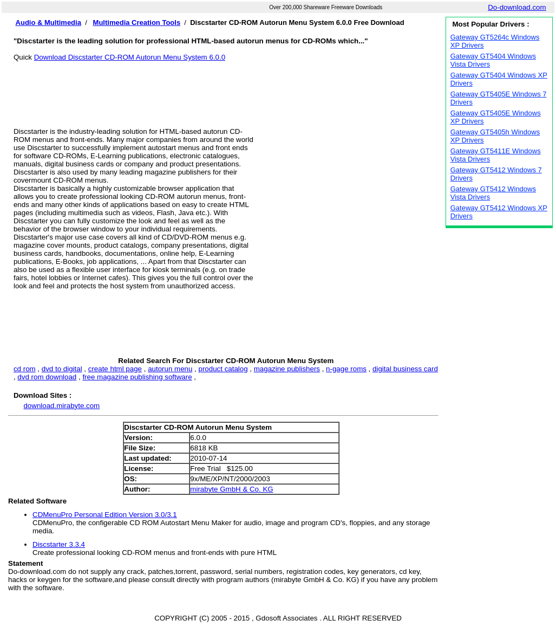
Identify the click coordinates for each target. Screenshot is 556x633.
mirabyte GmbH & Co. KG (231, 489)
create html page (115, 369)
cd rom (25, 369)
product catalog (222, 369)
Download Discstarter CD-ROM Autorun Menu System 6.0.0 (129, 57)
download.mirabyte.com (61, 406)
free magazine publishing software (137, 377)
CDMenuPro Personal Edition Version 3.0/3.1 (104, 515)
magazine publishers (287, 369)
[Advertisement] (226, 85)
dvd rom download (46, 377)
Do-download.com (517, 7)
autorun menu (170, 369)
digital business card (405, 369)
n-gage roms (346, 369)
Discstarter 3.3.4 (58, 544)
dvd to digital (62, 369)
